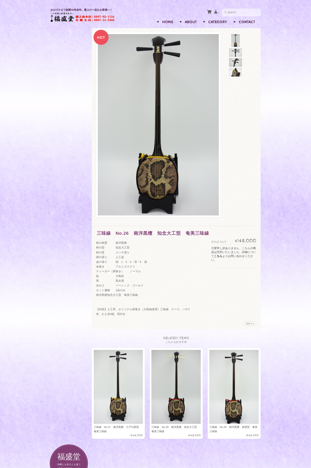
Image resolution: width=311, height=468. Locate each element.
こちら (218, 256)
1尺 (59, 157)
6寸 (59, 174)
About (191, 22)
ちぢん (59, 99)
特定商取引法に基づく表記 (71, 312)
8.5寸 (60, 132)
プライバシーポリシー (70, 302)
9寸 (59, 141)
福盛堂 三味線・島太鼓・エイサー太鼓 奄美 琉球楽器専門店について (71, 281)
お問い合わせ (64, 293)
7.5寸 (60, 116)
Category (217, 22)
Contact (247, 22)
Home (167, 22)
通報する (250, 323)
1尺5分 (61, 165)
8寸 (59, 124)
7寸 (59, 108)
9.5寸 (60, 149)
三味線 (59, 82)
